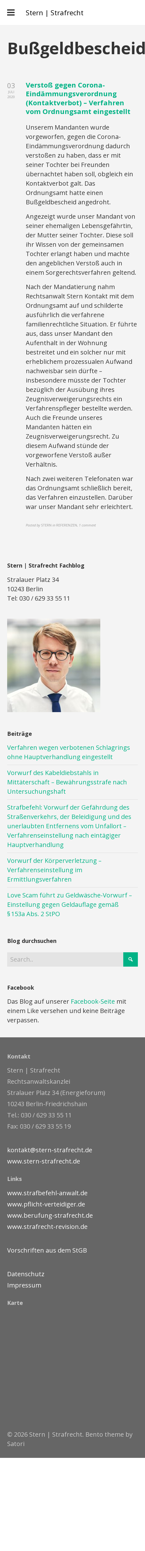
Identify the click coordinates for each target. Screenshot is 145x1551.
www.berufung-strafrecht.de (50, 1215)
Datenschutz (25, 1274)
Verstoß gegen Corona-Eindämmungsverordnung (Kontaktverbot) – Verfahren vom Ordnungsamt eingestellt (78, 98)
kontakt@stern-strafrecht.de (49, 1150)
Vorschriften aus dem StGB (47, 1250)
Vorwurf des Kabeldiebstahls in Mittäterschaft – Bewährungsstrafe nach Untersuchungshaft (67, 782)
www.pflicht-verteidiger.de (46, 1204)
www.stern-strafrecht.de (43, 1161)
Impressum (24, 1285)
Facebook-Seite (93, 1001)
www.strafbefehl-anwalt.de (47, 1193)
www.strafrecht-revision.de (47, 1226)
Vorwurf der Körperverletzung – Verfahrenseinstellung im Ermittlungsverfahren (54, 869)
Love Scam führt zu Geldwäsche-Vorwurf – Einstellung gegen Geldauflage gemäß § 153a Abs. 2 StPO (69, 904)
